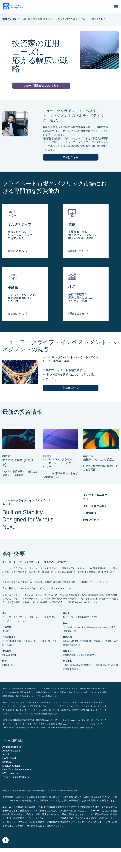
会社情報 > (90, 515)
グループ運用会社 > (95, 508)
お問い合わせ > (93, 522)
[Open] (115, 6)
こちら (102, 19)
